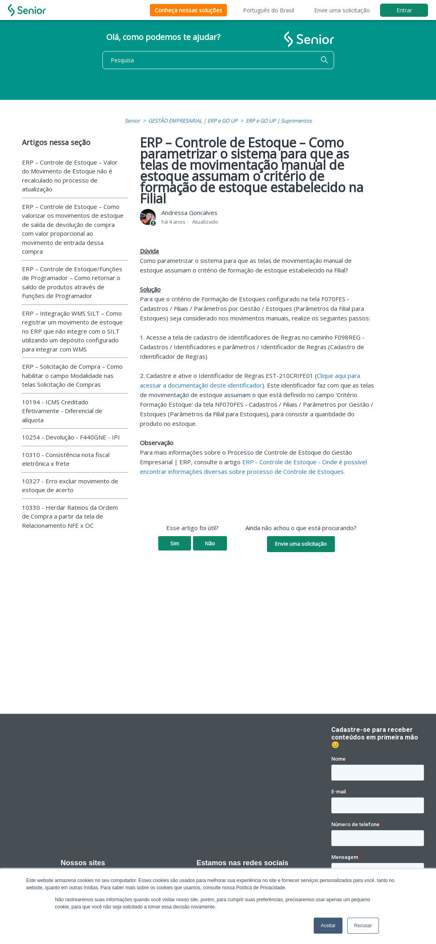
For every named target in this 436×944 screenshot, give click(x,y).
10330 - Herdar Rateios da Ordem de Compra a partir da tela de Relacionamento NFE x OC (70, 516)
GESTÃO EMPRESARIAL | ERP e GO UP (192, 120)
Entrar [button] (404, 10)
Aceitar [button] (328, 925)
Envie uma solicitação (342, 10)
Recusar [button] (363, 925)
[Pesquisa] (218, 60)
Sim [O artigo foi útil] (174, 543)
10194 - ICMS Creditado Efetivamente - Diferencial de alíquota (62, 411)
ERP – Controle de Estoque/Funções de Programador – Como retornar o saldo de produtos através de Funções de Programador (72, 282)
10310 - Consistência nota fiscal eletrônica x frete (65, 459)
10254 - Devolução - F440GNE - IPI (71, 437)
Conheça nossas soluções (188, 10)
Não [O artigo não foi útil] (210, 543)
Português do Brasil (268, 10)
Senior (132, 120)
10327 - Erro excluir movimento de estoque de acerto (70, 485)
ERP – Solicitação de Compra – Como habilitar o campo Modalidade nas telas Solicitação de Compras (72, 375)
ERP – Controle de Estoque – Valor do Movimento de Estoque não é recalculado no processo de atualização (69, 175)
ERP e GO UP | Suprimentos (279, 120)
